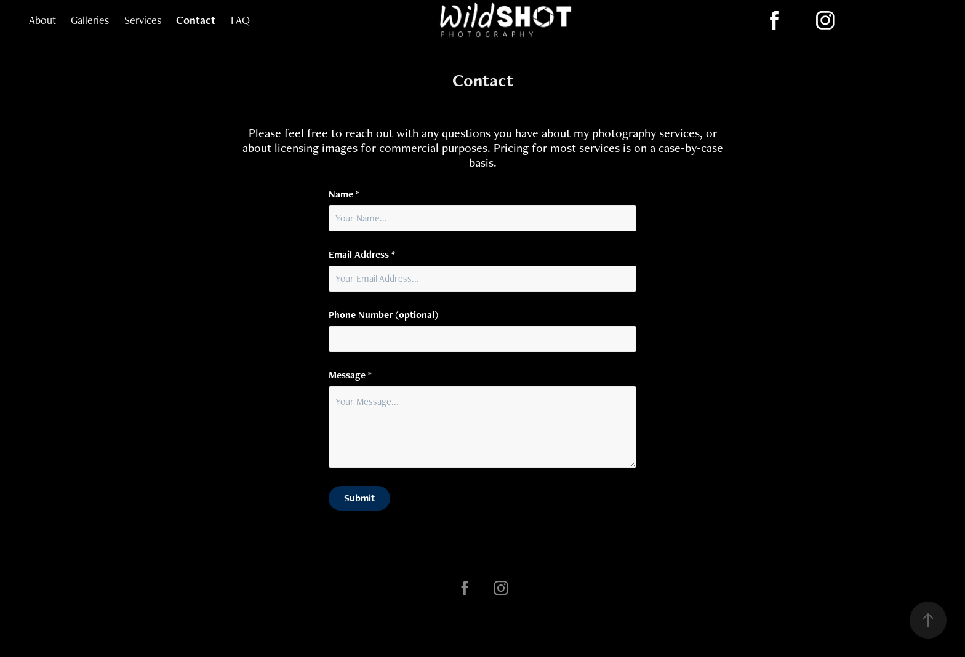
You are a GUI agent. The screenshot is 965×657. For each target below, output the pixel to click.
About (42, 20)
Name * (344, 194)
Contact (195, 20)
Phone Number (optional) (383, 315)
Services (142, 20)
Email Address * (362, 255)
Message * (350, 375)
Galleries (90, 20)
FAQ (240, 20)
